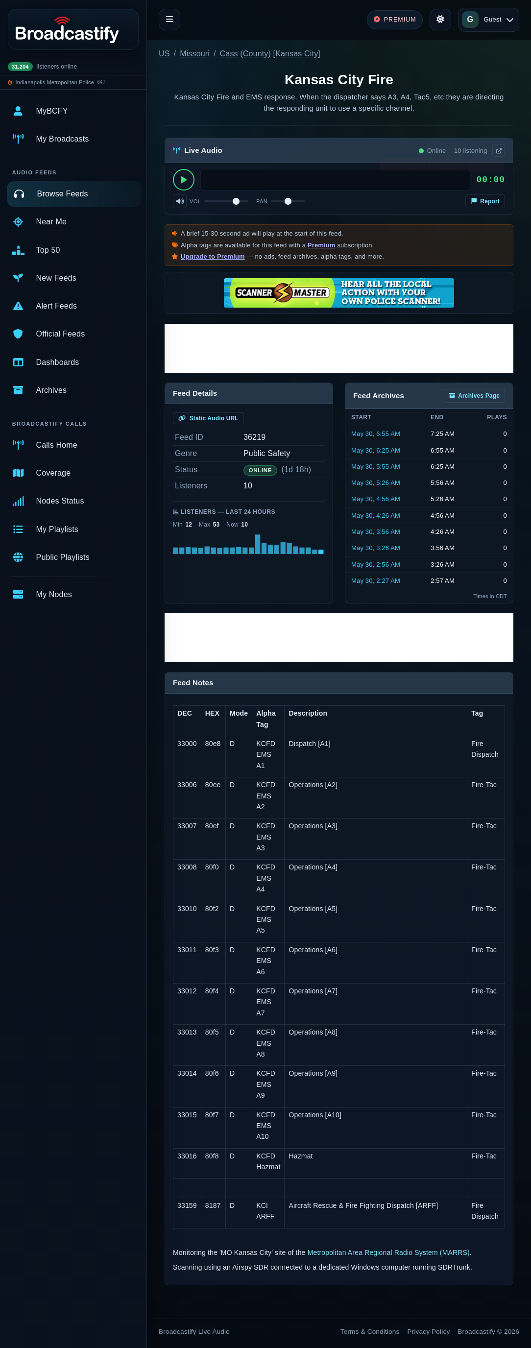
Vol (195, 201)
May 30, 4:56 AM (375, 499)
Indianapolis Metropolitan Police (55, 82)
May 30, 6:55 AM (375, 433)
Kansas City (296, 53)
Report (485, 201)
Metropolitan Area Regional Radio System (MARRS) (389, 1252)
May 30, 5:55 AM (375, 466)
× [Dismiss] (498, 167)
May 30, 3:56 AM (375, 531)
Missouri (195, 53)
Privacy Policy (429, 1331)
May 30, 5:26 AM (375, 482)
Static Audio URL (208, 418)
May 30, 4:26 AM (375, 515)
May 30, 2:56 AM (375, 564)
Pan (261, 201)
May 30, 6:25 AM (375, 450)
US (164, 53)
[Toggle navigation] (169, 19)
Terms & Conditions (370, 1331)
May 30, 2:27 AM (375, 580)
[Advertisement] (339, 348)
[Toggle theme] (440, 19)
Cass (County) (245, 53)
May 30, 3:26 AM (375, 548)
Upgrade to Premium (213, 256)
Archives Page (474, 395)
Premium (322, 245)
